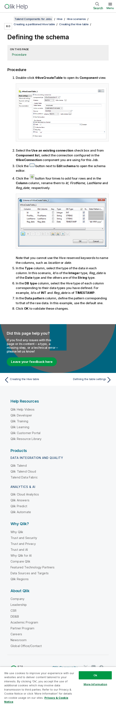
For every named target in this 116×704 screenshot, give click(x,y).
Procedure (19, 54)
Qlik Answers (20, 500)
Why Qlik (17, 532)
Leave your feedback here (32, 362)
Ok (95, 675)
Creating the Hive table (73, 24)
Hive (60, 19)
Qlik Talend (19, 465)
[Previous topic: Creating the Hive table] (30, 380)
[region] (58, 685)
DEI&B (15, 616)
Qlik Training (19, 421)
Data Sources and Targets (30, 573)
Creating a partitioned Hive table (34, 24)
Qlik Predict (19, 506)
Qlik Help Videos (23, 409)
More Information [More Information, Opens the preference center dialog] (95, 684)
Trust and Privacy (23, 544)
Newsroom (19, 640)
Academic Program (24, 622)
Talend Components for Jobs (33, 19)
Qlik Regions (20, 579)
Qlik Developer (21, 415)
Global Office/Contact (26, 646)
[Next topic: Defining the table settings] (86, 380)
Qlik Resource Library (26, 439)
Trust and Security (24, 538)
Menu (110, 8)
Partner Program (22, 628)
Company (17, 599)
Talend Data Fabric (24, 477)
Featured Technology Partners (33, 567)
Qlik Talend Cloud (23, 471)
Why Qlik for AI (21, 555)
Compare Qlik (20, 561)
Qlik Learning (20, 427)
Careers (16, 634)
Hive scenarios (76, 19)
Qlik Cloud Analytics (25, 494)
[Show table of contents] (8, 19)
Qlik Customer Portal (25, 433)
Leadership (19, 604)
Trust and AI (19, 549)
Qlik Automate (21, 512)
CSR (13, 610)
